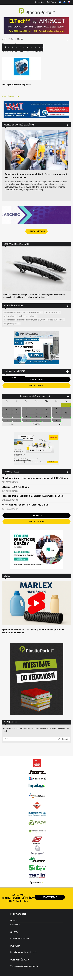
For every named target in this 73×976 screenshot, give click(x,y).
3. (16, 409)
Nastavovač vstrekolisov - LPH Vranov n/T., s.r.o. (25, 505)
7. (56, 409)
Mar (61, 424)
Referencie (15, 925)
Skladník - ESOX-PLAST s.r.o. (15, 487)
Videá (39, 47)
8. (66, 409)
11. (26, 413)
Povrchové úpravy (34, 312)
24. (16, 420)
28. (56, 420)
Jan (11, 424)
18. (26, 417)
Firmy (12, 47)
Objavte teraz (50, 897)
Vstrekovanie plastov (27, 316)
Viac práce (36, 515)
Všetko (13, 378)
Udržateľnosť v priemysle (14, 312)
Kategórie (8, 47)
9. (6, 413)
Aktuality (27, 47)
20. (46, 417)
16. (7, 417)
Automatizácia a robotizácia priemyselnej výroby (24, 320)
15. (66, 413)
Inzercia (16, 47)
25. (26, 420)
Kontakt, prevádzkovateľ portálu (23, 952)
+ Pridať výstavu (37, 231)
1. (66, 405)
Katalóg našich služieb (19, 938)
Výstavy (31, 47)
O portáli (13, 920)
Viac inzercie (36, 379)
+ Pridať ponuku (36, 521)
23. (7, 420)
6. (46, 409)
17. (16, 417)
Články (24, 47)
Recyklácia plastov (11, 323)
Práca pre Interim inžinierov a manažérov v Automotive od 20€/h (33, 496)
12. (36, 413)
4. (26, 409)
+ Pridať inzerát (36, 386)
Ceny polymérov (20, 47)
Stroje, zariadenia (52, 312)
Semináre (35, 47)
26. (36, 420)
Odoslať (63, 739)
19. (36, 417)
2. (6, 409)
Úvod (4, 39)
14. (56, 413)
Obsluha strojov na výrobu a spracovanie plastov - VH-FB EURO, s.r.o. (35, 478)
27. (46, 420)
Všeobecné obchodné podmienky (24, 966)
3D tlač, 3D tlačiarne (55, 320)
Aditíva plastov (10, 316)
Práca (43, 47)
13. (46, 413)
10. (16, 413)
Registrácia (39, 2)
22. (66, 417)
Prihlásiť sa (51, 2)
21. (56, 417)
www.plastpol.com (10, 96)
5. (36, 409)
